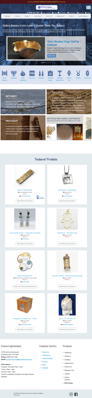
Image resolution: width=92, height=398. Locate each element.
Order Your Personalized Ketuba (25, 286)
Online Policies (47, 358)
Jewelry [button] (71, 16)
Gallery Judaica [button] (83, 16)
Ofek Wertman (26, 196)
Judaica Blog (62, 12)
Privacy (45, 361)
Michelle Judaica (68, 324)
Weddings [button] (7, 16)
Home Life (68, 367)
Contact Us (46, 355)
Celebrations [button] (37, 16)
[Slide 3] (49, 63)
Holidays (67, 356)
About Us (45, 352)
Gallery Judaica (67, 378)
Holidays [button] (17, 16)
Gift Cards (80, 12)
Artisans (88, 12)
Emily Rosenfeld (26, 324)
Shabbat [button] (27, 16)
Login (43, 12)
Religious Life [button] (60, 16)
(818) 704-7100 (34, 12)
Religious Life (69, 370)
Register (49, 12)
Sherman (26, 239)
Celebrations (69, 363)
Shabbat (67, 360)
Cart (54, 13)
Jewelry (67, 374)
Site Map (45, 368)
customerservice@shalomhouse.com (19, 359)
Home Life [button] (49, 16)
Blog (44, 365)
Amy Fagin (26, 281)
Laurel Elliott (68, 196)
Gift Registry (71, 12)
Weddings (68, 353)
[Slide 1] (42, 63)
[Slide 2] (46, 63)
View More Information (25, 201)
